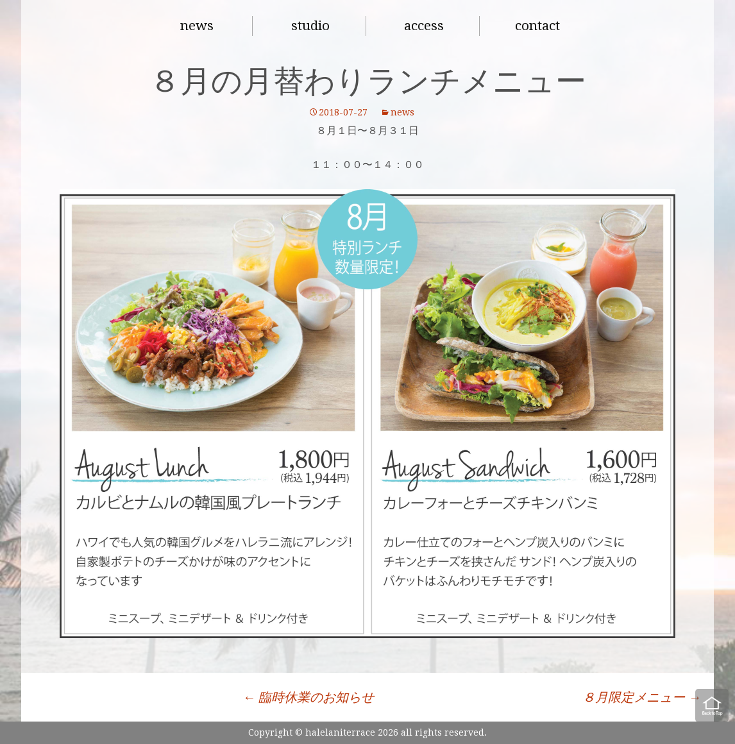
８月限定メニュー (641, 697)
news (197, 25)
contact (537, 25)
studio (310, 25)
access (424, 25)
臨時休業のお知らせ (308, 697)
